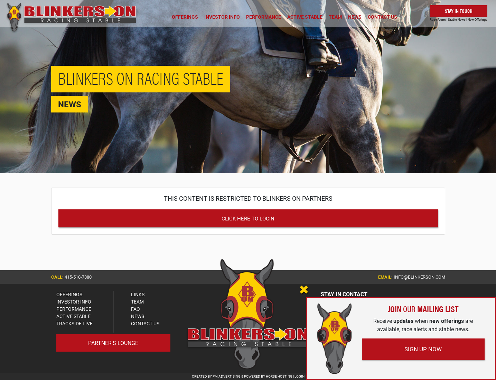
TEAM (137, 301)
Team (335, 16)
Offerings (185, 16)
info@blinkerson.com (419, 277)
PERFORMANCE (73, 309)
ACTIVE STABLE (73, 316)
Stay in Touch (458, 10)
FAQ (135, 309)
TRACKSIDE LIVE (74, 323)
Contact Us (382, 16)
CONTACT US (145, 323)
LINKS (137, 294)
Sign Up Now (423, 349)
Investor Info (222, 16)
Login (299, 376)
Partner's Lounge (113, 342)
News (355, 16)
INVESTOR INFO (73, 301)
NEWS (137, 316)
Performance (263, 16)
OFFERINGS (69, 294)
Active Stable (304, 16)
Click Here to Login (248, 218)
